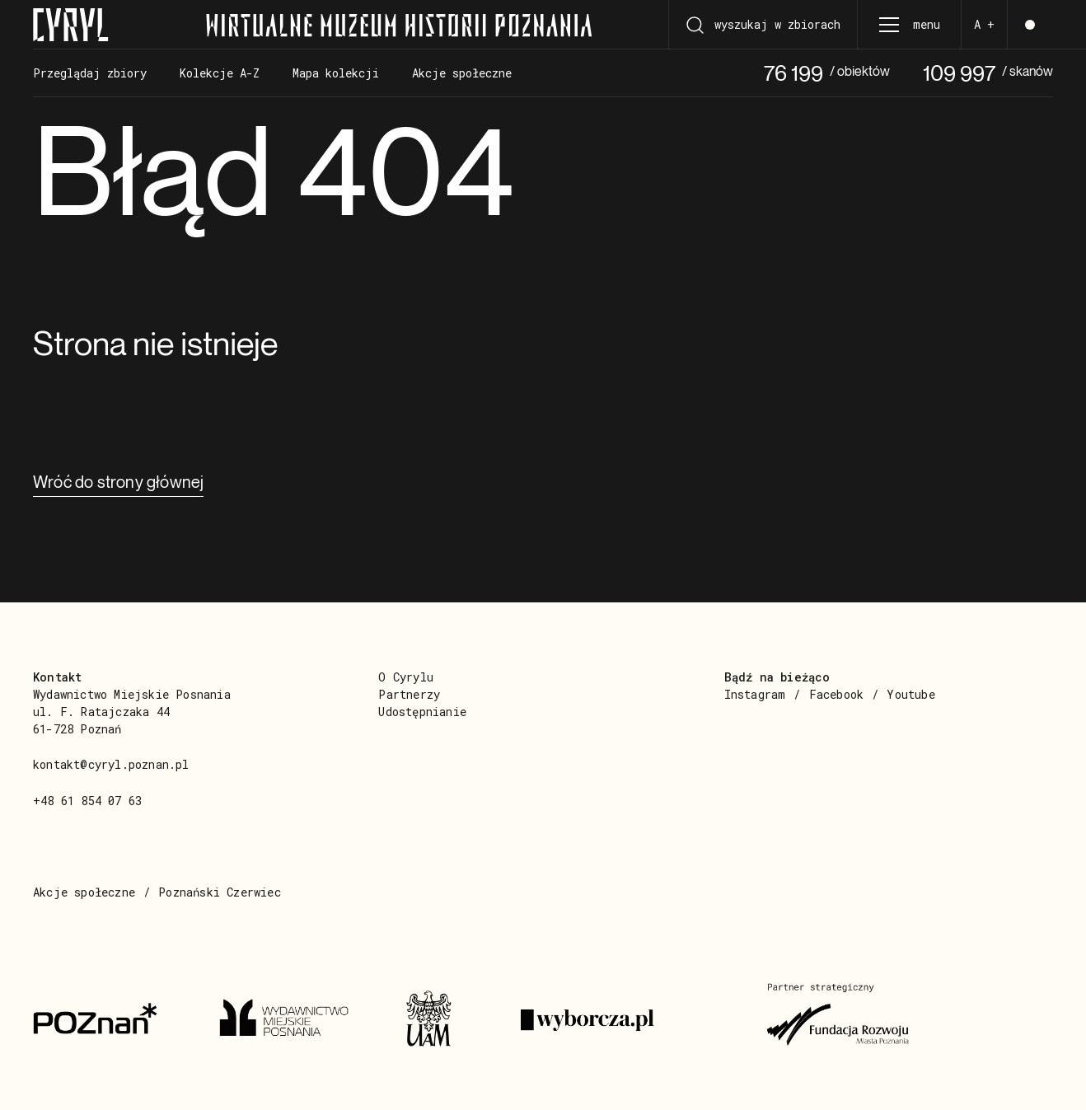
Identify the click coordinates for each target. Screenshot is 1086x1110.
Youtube (910, 694)
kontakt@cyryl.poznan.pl (111, 764)
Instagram (755, 694)
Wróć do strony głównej (118, 481)
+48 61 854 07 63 (87, 800)
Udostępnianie (422, 711)
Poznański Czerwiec (219, 892)
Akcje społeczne (84, 892)
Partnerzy (409, 694)
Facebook (836, 694)
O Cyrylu (405, 677)
